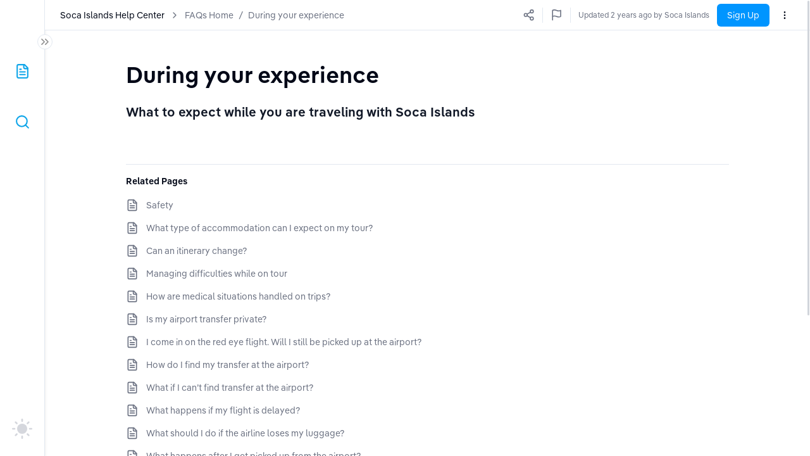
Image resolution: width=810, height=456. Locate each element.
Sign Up (743, 15)
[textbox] (252, 74)
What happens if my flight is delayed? (223, 410)
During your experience (296, 15)
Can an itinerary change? (196, 250)
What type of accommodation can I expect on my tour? (259, 228)
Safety (159, 205)
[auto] (22, 429)
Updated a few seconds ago (660, 15)
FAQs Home (209, 15)
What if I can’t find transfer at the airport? (229, 387)
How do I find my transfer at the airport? (227, 364)
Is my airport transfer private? (206, 319)
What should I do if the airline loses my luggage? (245, 433)
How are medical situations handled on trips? (238, 296)
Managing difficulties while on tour (216, 273)
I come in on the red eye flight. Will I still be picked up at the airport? (283, 342)
